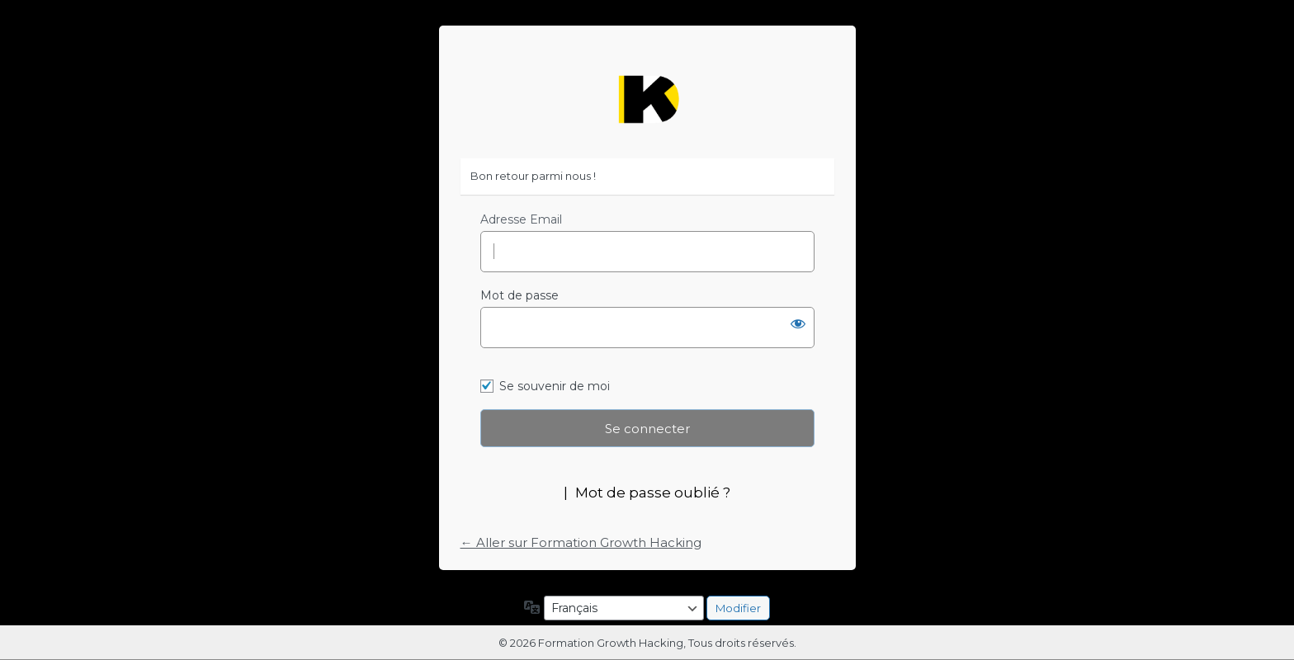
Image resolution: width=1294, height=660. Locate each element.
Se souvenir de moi (554, 386)
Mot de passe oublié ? (652, 492)
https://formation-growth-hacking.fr (647, 99)
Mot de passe (519, 295)
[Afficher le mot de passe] (798, 323)
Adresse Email (521, 219)
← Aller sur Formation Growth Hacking (580, 542)
